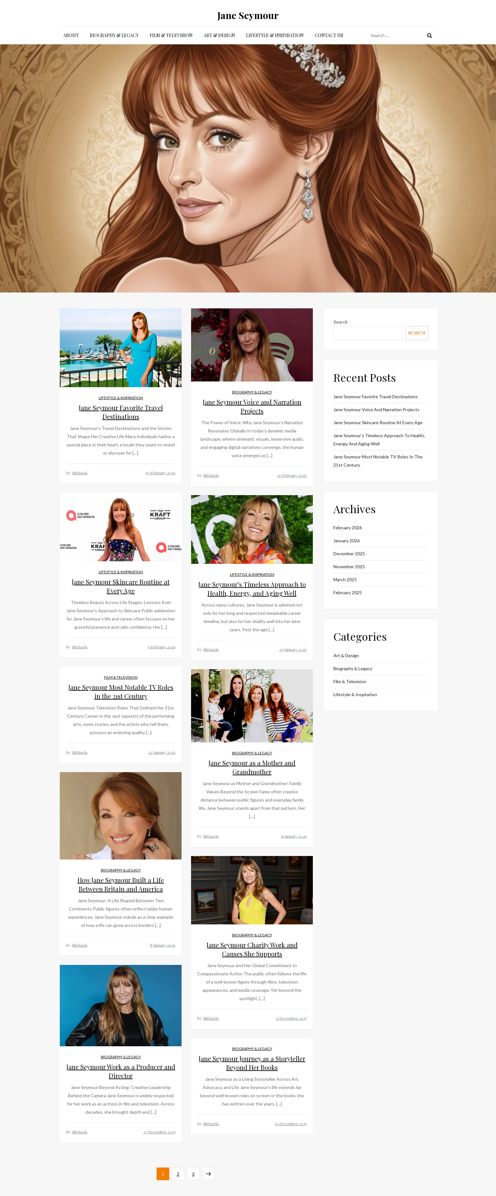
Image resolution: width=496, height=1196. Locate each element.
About (71, 35)
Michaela (79, 472)
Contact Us (329, 35)
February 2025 (347, 592)
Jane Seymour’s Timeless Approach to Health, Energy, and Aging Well (252, 588)
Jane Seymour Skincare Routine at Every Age (121, 586)
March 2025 (345, 579)
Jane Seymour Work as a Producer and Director (120, 1071)
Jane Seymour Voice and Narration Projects (252, 406)
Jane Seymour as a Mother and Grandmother (251, 767)
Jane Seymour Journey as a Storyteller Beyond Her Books (252, 1063)
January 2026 (346, 540)
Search (340, 321)
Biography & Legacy (114, 35)
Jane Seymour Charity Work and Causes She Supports (252, 949)
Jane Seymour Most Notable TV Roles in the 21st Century (120, 691)
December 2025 (349, 553)
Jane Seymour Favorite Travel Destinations (121, 412)
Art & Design (219, 35)
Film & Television (171, 35)
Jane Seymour (248, 15)
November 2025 (349, 566)
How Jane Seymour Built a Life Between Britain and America (121, 884)
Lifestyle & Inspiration (275, 35)
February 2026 (347, 527)
